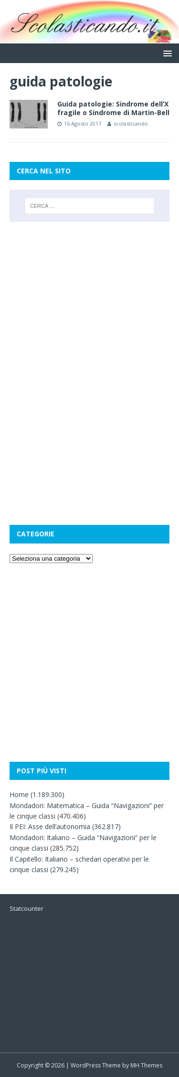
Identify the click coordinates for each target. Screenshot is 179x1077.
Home (19, 794)
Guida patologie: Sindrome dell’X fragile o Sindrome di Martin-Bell (113, 108)
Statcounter (26, 908)
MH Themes (146, 1065)
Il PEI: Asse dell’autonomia (50, 826)
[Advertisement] (89, 279)
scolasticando (131, 123)
